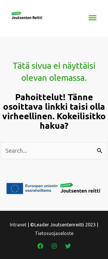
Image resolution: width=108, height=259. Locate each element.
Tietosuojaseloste (54, 233)
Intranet (18, 224)
